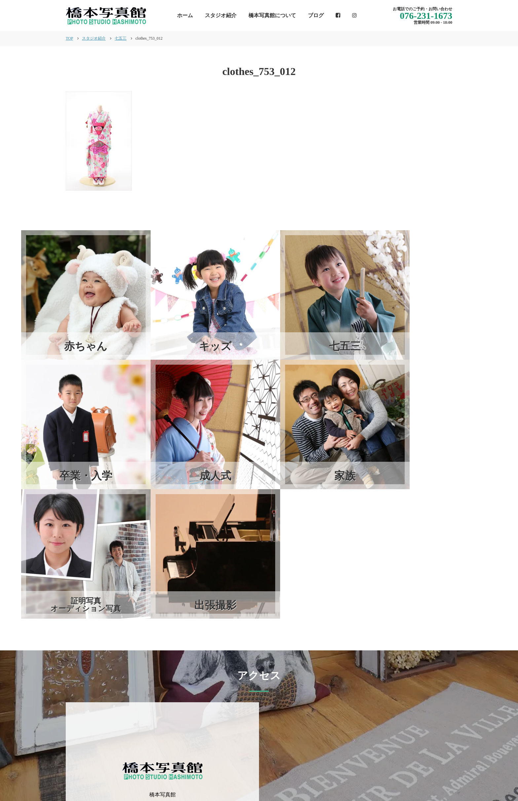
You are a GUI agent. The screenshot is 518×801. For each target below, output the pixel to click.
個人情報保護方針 (431, 773)
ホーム (185, 15)
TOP (69, 38)
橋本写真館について (272, 15)
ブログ (316, 15)
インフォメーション (267, 773)
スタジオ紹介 (221, 15)
